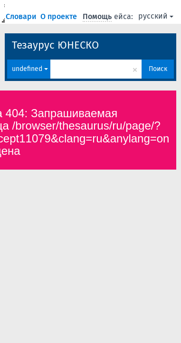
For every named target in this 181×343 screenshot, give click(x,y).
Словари (22, 16)
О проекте (59, 16)
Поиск (158, 69)
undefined (30, 69)
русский (155, 15)
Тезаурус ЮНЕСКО (55, 45)
